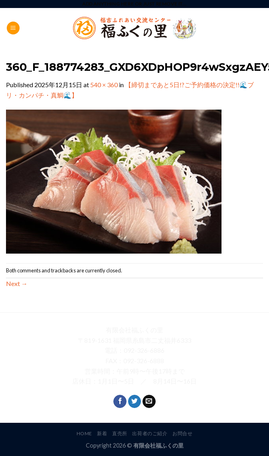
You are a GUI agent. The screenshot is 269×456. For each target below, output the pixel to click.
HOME (84, 433)
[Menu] (13, 28)
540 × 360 (104, 84)
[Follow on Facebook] (120, 401)
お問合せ (182, 433)
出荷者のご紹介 (149, 433)
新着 (102, 433)
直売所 (119, 433)
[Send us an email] (149, 401)
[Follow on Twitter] (134, 401)
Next (17, 283)
